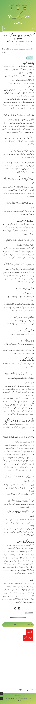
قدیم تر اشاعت (30, 624)
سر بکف (18, 16)
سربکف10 (13, 41)
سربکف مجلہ (13, 696)
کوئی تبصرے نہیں (6, 41)
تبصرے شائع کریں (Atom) (19, 690)
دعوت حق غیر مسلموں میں (19, 41)
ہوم (15, 624)
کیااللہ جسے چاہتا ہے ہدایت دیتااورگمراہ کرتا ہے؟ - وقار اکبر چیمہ (18, 37)
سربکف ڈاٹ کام (13, 698)
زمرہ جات (18, 29)
